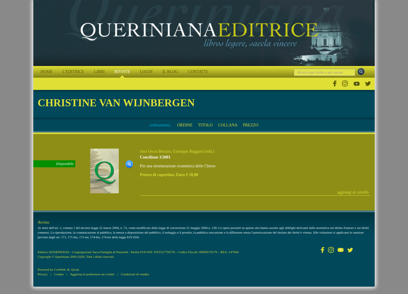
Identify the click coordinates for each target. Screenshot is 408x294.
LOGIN (146, 71)
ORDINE (185, 125)
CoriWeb (60, 269)
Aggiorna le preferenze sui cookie (92, 274)
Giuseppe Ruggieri (188, 151)
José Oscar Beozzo (155, 151)
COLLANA (228, 125)
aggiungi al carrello (353, 192)
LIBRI (99, 71)
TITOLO (205, 125)
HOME (47, 71)
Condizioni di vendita (135, 274)
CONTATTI (198, 71)
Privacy (43, 274)
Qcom (75, 269)
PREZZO (250, 125)
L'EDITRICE (73, 71)
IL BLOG (170, 71)
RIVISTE (122, 71)
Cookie (58, 274)
